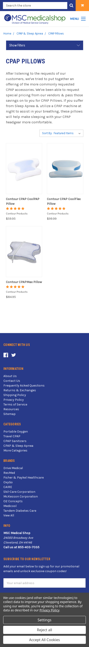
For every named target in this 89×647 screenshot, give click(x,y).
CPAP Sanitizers (14, 441)
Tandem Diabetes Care (19, 511)
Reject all (44, 629)
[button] (44, 45)
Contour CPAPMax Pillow (24, 282)
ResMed (9, 473)
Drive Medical (13, 468)
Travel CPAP (11, 436)
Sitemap (9, 414)
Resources (11, 409)
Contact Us (11, 381)
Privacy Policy (13, 400)
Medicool (10, 506)
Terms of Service (15, 404)
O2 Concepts (13, 501)
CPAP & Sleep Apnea (18, 446)
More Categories (15, 450)
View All (8, 515)
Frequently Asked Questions (24, 385)
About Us (10, 376)
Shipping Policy (14, 395)
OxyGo (8, 482)
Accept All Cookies (44, 639)
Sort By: (47, 133)
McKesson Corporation (20, 496)
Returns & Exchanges (19, 390)
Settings (44, 619)
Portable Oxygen (15, 431)
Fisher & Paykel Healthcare (23, 477)
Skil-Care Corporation (19, 492)
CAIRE (7, 487)
